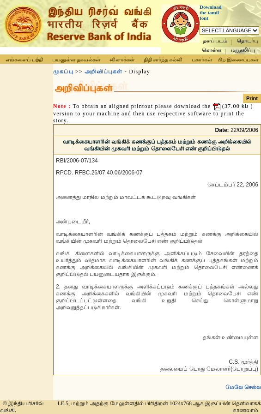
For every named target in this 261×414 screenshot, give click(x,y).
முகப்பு (63, 71)
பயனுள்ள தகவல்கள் (76, 59)
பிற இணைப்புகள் (238, 59)
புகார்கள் (202, 59)
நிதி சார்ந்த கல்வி (163, 59)
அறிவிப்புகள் (103, 71)
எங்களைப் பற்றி (24, 59)
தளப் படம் (215, 40)
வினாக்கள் (121, 59)
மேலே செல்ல (243, 387)
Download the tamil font (211, 12)
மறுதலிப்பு (243, 50)
